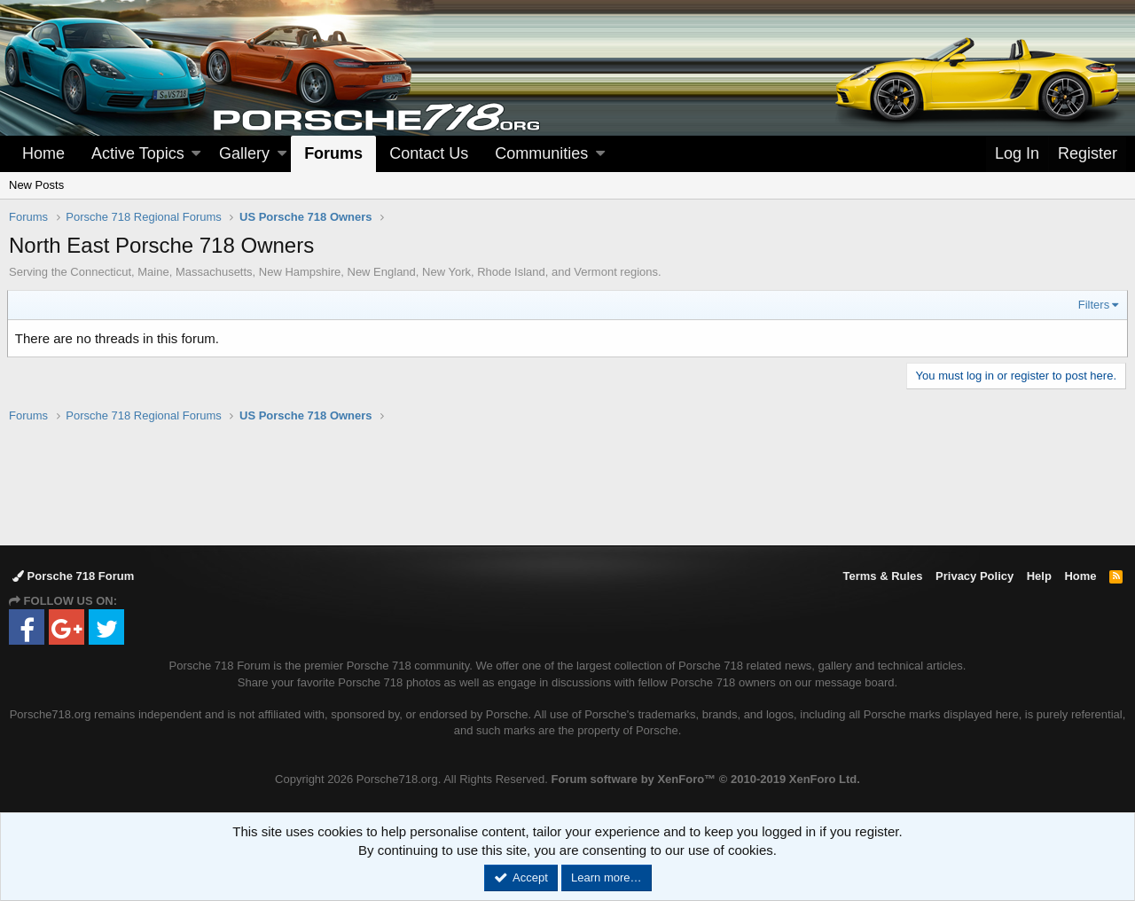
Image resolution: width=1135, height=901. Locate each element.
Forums (333, 153)
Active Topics (137, 153)
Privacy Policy (974, 576)
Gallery (244, 153)
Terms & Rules (882, 576)
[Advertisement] (567, 483)
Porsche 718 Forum (73, 576)
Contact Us (428, 153)
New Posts (36, 185)
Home (43, 153)
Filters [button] (1092, 304)
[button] (196, 154)
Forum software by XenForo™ (706, 779)
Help (1039, 576)
